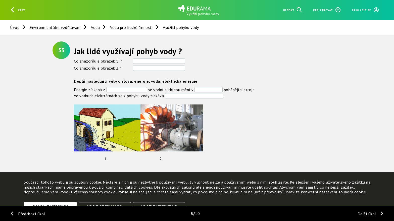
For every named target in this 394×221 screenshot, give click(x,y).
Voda (95, 27)
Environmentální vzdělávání (55, 27)
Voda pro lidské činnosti (131, 27)
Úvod (14, 27)
